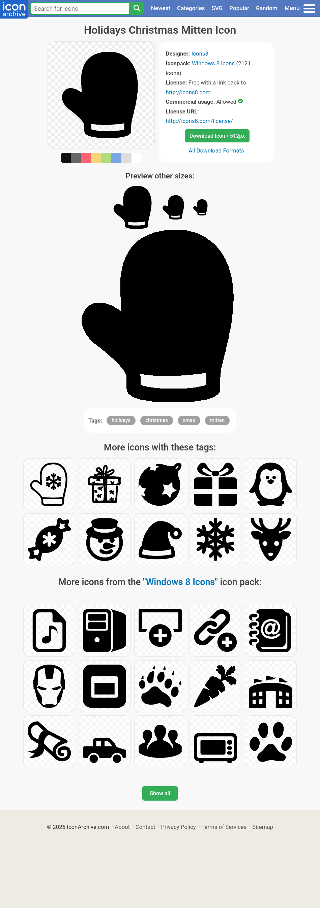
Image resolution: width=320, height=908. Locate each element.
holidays (121, 420)
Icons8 (200, 53)
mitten (217, 420)
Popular (239, 8)
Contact (145, 826)
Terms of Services (223, 826)
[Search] (136, 8)
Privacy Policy (178, 826)
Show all (160, 793)
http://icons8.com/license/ (199, 120)
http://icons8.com (188, 92)
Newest (160, 8)
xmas (189, 420)
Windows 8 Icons (213, 63)
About (122, 826)
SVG (217, 8)
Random (266, 8)
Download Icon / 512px (217, 136)
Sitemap (262, 826)
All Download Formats (216, 150)
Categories (191, 8)
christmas (156, 420)
